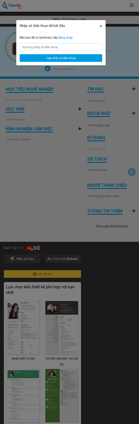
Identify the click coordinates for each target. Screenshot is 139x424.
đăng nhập (65, 37)
